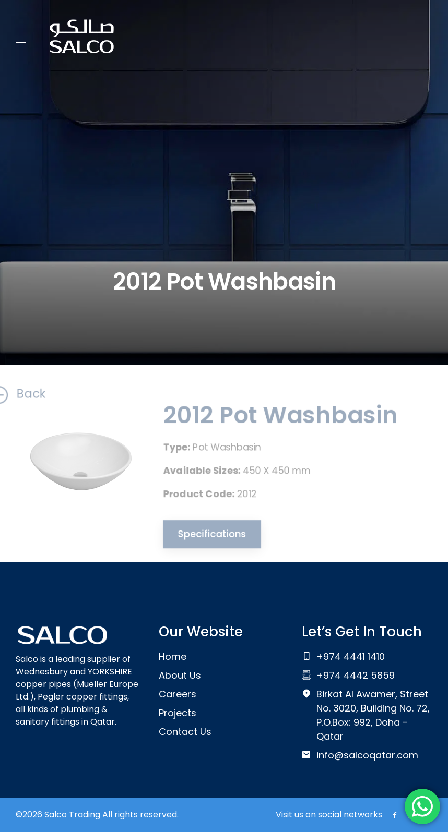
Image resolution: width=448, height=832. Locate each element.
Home (172, 656)
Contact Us (185, 731)
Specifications (208, 536)
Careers (177, 694)
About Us (180, 675)
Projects (177, 712)
